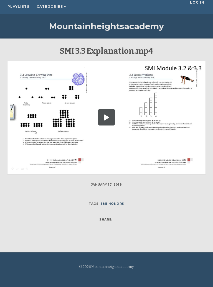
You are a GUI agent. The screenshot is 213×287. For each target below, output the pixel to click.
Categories (51, 7)
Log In (198, 7)
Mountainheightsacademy (106, 26)
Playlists (18, 7)
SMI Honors (112, 204)
